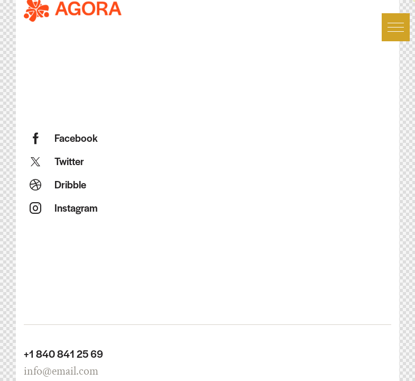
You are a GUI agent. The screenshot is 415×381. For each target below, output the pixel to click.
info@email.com (61, 371)
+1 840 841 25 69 (63, 354)
